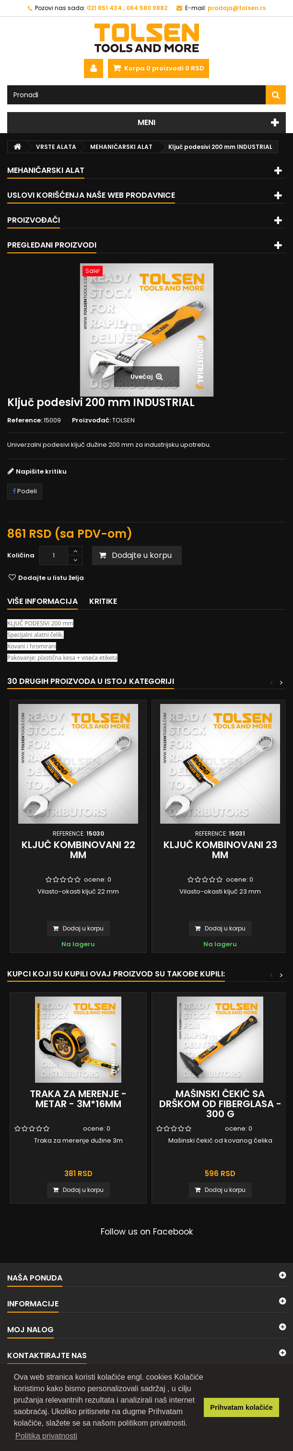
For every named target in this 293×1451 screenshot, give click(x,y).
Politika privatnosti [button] (46, 1436)
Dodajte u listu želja (50, 577)
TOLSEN (123, 420)
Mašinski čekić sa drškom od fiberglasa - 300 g (220, 1104)
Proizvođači (33, 220)
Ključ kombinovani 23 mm (220, 850)
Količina (21, 555)
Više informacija (42, 601)
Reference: (24, 420)
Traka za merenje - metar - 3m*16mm (78, 1099)
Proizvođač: (91, 420)
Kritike (103, 601)
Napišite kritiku (41, 471)
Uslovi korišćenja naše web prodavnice (91, 195)
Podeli (24, 491)
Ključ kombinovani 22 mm (78, 850)
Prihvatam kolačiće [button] (241, 1407)
